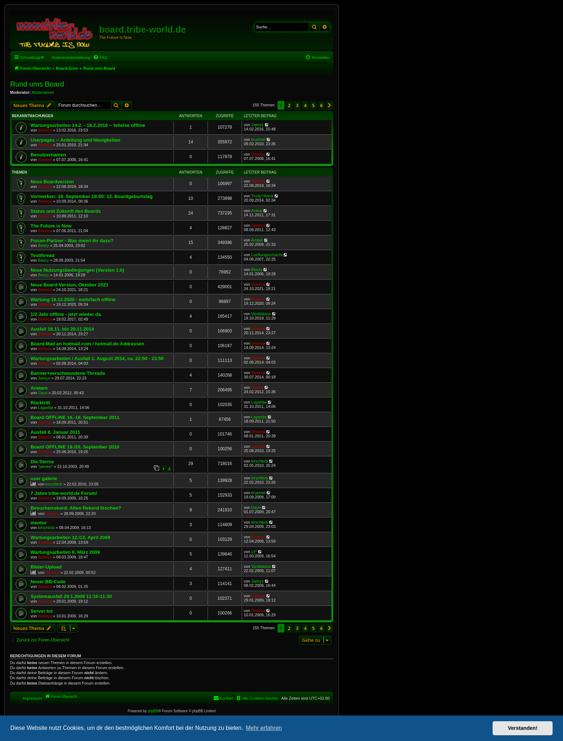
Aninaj (256, 210)
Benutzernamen (48, 154)
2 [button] (289, 105)
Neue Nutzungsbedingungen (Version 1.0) (77, 270)
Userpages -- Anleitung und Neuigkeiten (75, 140)
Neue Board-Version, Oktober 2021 (69, 284)
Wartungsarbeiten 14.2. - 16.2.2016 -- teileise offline (88, 125)
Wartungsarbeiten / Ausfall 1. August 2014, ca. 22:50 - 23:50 (97, 358)
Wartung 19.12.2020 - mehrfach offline (73, 299)
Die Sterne (42, 461)
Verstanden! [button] (523, 728)
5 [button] (313, 105)
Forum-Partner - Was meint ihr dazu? (72, 240)
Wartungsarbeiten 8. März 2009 (65, 552)
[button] (329, 105)
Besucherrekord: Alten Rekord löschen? (76, 508)
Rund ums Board (37, 84)
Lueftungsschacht (266, 255)
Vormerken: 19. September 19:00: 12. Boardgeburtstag (92, 196)
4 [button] (305, 105)
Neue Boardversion (52, 181)
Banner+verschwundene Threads (68, 373)
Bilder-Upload (46, 567)
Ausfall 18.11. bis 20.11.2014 (62, 329)
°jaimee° (45, 466)
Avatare (39, 388)
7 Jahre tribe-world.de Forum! (64, 493)
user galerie (44, 478)
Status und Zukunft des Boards (66, 211)
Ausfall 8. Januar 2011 (55, 432)
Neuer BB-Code (48, 581)
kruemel (258, 139)
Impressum (32, 698)
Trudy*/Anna (262, 196)
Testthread (42, 255)
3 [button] (297, 105)
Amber (257, 240)
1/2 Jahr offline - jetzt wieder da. (66, 314)
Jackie (257, 387)
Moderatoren (43, 92)
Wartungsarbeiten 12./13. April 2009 (70, 537)
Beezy (43, 245)
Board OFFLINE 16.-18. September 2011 (75, 417)
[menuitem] (100, 57)
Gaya (42, 393)
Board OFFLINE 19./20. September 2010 (75, 447)
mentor (39, 522)
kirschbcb (259, 461)
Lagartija (45, 407)
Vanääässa (261, 314)
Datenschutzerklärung (71, 57)
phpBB (153, 711)
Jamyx (257, 125)
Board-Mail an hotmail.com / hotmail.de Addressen (87, 343)
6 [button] (321, 105)
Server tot (42, 611)
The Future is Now (51, 226)
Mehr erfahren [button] (264, 728)
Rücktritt (40, 402)
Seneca (45, 130)
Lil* (254, 551)
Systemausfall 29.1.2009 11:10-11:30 (71, 596)
